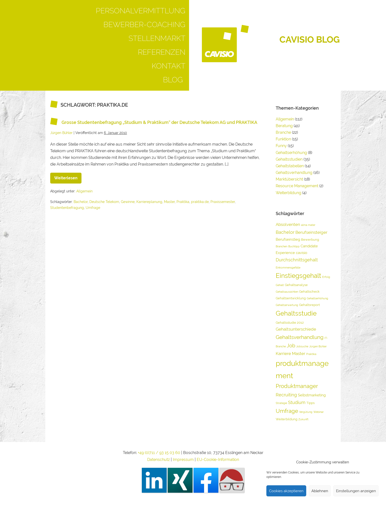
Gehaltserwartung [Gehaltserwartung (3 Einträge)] (287, 304)
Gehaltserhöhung (291, 152)
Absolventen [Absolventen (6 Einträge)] (288, 224)
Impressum (184, 459)
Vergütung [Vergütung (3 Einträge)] (305, 411)
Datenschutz (158, 459)
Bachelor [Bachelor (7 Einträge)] (285, 232)
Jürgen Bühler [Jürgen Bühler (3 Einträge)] (318, 346)
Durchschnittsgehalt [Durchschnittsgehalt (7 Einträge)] (297, 259)
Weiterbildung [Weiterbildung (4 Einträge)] (286, 419)
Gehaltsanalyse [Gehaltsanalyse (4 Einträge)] (296, 285)
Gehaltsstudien (289, 159)
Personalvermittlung (140, 10)
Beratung (284, 125)
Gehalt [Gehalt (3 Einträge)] (280, 285)
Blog (174, 79)
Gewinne (128, 202)
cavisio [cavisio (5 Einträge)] (301, 253)
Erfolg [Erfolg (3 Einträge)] (326, 276)
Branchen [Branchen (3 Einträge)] (281, 246)
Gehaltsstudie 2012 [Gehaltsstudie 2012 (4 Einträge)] (290, 322)
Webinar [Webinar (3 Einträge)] (318, 411)
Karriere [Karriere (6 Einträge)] (283, 353)
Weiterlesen (67, 176)
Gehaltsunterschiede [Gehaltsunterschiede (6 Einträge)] (296, 329)
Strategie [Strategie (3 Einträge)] (281, 403)
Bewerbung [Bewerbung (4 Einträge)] (310, 239)
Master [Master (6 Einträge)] (298, 353)
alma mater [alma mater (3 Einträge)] (308, 224)
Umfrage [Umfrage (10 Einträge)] (287, 411)
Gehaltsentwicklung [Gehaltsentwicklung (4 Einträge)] (291, 298)
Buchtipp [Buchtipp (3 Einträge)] (294, 246)
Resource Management (297, 186)
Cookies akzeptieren (286, 491)
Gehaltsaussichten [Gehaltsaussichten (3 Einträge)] (287, 291)
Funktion (283, 139)
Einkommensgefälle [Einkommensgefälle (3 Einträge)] (288, 267)
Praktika (183, 202)
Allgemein (84, 191)
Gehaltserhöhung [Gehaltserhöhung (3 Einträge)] (317, 298)
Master (169, 202)
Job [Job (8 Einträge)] (291, 346)
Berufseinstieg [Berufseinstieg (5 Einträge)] (288, 239)
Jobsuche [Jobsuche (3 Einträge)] (302, 346)
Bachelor (81, 202)
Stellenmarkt (157, 38)
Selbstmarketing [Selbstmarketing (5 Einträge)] (312, 395)
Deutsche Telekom (104, 202)
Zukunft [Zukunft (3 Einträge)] (303, 419)
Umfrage (93, 208)
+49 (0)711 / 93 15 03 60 (159, 452)
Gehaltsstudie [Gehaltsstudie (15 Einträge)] (296, 313)
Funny (281, 145)
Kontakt (168, 66)
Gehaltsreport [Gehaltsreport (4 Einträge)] (309, 305)
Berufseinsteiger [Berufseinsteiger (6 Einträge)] (311, 232)
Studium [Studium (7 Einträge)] (297, 402)
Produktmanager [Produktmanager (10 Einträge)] (297, 386)
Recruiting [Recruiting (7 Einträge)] (286, 394)
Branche (283, 132)
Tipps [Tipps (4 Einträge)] (310, 403)
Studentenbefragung (67, 208)
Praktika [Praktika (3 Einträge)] (311, 354)
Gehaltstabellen (290, 166)
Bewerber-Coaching (144, 24)
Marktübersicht (289, 179)
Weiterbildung (288, 192)
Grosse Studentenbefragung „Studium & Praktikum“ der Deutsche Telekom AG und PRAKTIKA (159, 122)
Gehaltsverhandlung (294, 172)
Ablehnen (319, 491)
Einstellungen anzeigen (356, 491)
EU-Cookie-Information (218, 459)
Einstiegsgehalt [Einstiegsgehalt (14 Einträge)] (298, 275)
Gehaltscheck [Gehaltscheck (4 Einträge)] (309, 291)
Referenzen (161, 52)
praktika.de (200, 202)
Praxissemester (222, 202)
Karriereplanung (149, 202)
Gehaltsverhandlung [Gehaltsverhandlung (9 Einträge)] (299, 337)
